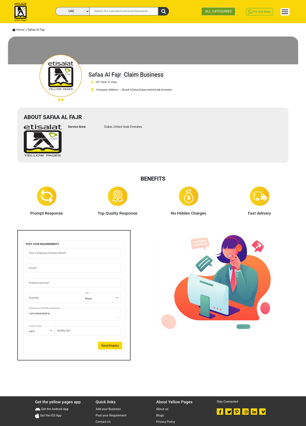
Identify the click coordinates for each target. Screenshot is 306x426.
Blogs (160, 415)
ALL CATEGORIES (218, 11)
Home (18, 30)
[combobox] (102, 298)
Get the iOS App (50, 415)
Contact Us (103, 422)
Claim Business (143, 74)
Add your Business (108, 409)
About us (162, 409)
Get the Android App (54, 409)
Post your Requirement (111, 415)
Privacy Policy (165, 422)
